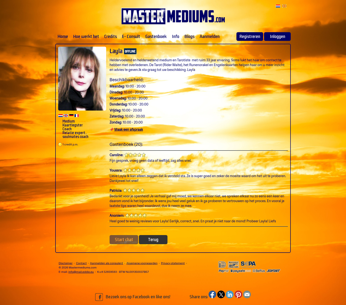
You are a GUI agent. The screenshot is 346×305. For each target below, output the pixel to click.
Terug (153, 240)
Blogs (189, 36)
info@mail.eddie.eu (81, 272)
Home (63, 36)
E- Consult (131, 36)
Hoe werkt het (86, 36)
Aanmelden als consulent (106, 263)
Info (175, 36)
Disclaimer (66, 263)
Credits (110, 36)
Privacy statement (173, 263)
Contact (81, 263)
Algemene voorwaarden (141, 263)
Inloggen (277, 36)
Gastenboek (156, 36)
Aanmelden (210, 36)
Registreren (250, 36)
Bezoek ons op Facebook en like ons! (132, 297)
